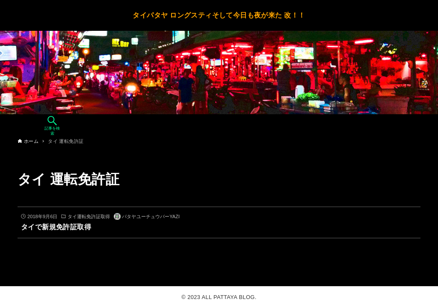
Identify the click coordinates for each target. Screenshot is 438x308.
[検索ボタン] (52, 125)
